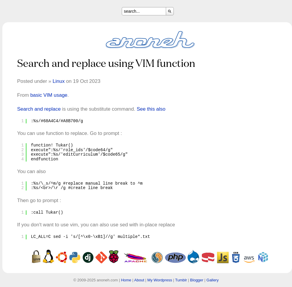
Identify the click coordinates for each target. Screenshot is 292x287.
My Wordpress (159, 280)
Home (126, 280)
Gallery (213, 280)
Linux (59, 81)
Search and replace (39, 109)
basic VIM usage (48, 95)
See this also (151, 109)
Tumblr (181, 280)
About (139, 280)
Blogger (196, 280)
